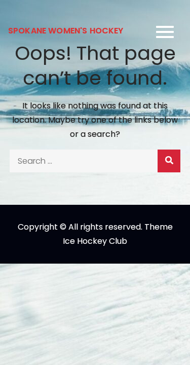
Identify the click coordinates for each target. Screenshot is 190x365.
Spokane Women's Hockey (66, 30)
